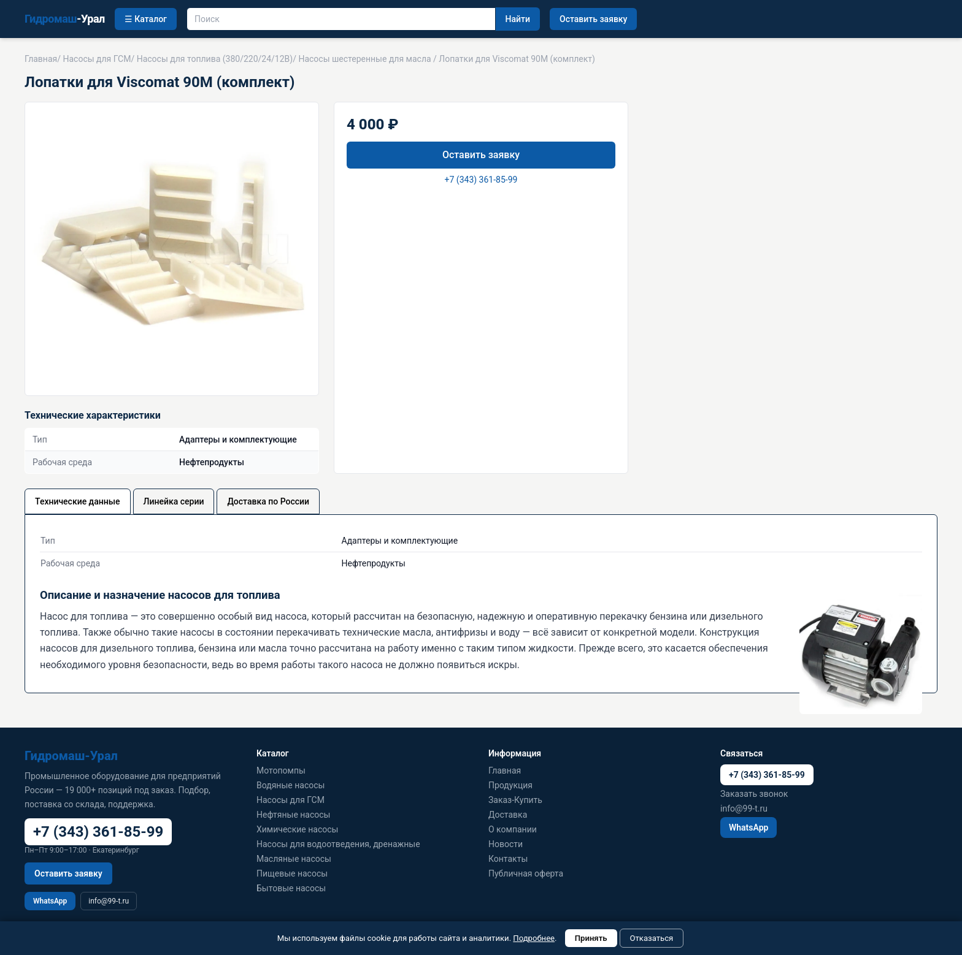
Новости (505, 844)
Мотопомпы (281, 770)
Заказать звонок (754, 794)
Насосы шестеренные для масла (364, 59)
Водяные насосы (290, 785)
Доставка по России (268, 501)
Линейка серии (174, 501)
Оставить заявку (593, 19)
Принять (591, 938)
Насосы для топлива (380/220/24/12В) (215, 59)
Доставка (507, 815)
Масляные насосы (293, 859)
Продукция (510, 785)
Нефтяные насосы (293, 815)
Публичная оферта (525, 873)
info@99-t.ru (108, 901)
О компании (512, 829)
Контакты (508, 859)
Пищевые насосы (292, 873)
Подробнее (534, 938)
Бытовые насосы (291, 888)
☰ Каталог (146, 19)
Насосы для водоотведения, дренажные (338, 844)
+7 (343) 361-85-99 (481, 180)
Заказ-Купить (515, 800)
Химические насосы (297, 829)
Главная (41, 59)
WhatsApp (50, 901)
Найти (518, 19)
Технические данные (77, 501)
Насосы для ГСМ (97, 59)
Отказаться (652, 938)
